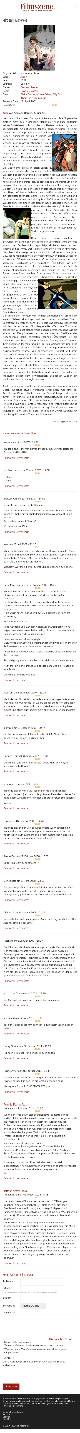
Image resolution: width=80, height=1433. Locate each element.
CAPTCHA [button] (8, 1358)
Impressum (7, 1414)
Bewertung (9, 1305)
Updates (6, 1417)
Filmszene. (37, 6)
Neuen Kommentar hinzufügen (20, 433)
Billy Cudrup (39, 98)
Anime (34, 87)
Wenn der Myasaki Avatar (16, 1104)
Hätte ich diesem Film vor (16, 1191)
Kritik (5, 113)
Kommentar (9, 1312)
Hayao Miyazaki (29, 91)
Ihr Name (8, 1281)
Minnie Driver (43, 94)
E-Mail (6, 1288)
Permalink (9, 458)
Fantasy (25, 87)
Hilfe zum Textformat (60, 1339)
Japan (24, 76)
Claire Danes (28, 94)
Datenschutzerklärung (13, 1412)
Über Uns (7, 1419)
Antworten (23, 458)
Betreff (7, 1297)
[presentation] (30, 1374)
